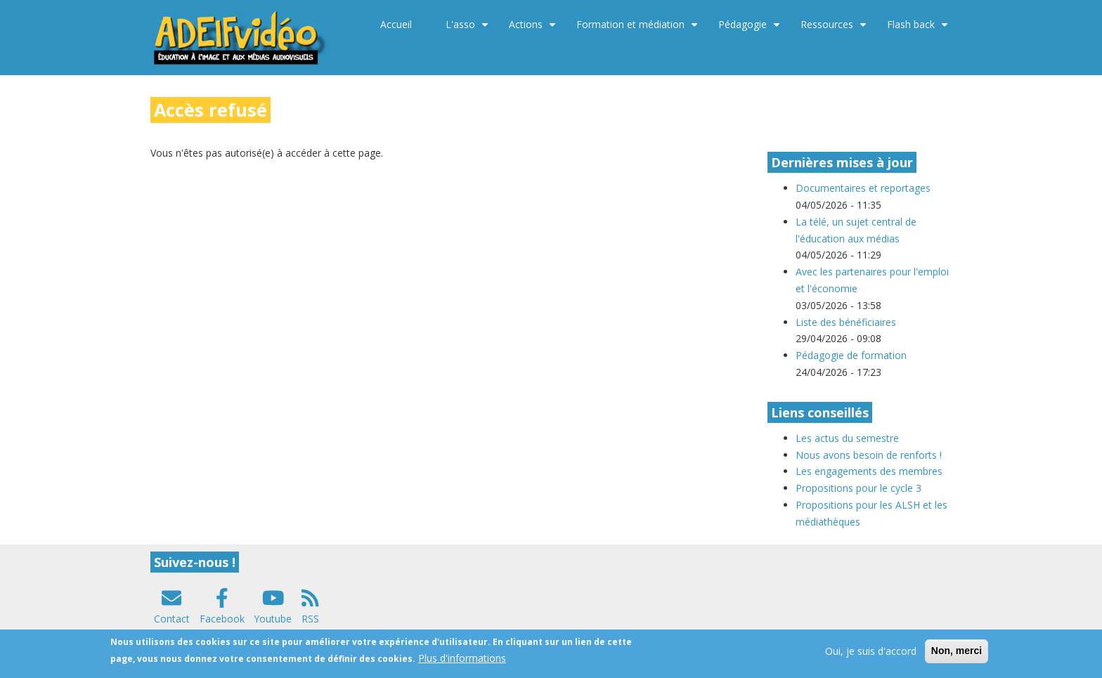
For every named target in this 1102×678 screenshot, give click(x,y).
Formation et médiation (638, 29)
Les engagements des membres (869, 471)
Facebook (222, 618)
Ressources (835, 29)
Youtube (273, 618)
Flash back (919, 29)
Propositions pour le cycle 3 (858, 488)
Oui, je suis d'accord (870, 655)
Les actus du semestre (847, 438)
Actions (534, 29)
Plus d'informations (462, 662)
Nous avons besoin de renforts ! (869, 455)
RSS (310, 618)
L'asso (469, 29)
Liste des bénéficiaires (846, 322)
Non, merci (956, 654)
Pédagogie (751, 29)
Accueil (396, 24)
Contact (172, 618)
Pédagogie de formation (851, 355)
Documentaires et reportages (863, 188)
